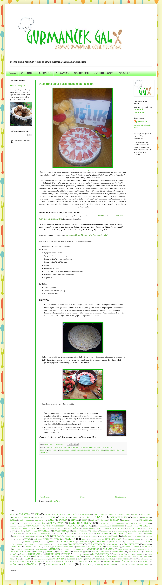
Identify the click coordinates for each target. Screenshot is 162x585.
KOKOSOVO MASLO (61, 531)
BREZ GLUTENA (92, 517)
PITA (58, 551)
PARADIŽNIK (147, 547)
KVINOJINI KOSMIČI (70, 536)
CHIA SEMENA (40, 520)
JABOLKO (143, 526)
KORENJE (147, 531)
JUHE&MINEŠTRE (72, 528)
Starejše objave (120, 497)
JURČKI (85, 528)
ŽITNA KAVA (132, 564)
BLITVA (45, 517)
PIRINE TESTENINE (124, 549)
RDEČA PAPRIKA (127, 554)
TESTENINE (94, 561)
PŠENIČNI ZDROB (53, 554)
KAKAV (92, 528)
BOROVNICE (65, 517)
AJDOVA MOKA (85, 514)
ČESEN (84, 520)
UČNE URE (125, 561)
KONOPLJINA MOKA (120, 531)
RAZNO (115, 554)
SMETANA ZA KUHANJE (104, 559)
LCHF (116, 536)
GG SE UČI (125, 73)
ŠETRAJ (74, 561)
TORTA (122, 450)
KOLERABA (94, 531)
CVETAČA (63, 520)
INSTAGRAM (139, 112)
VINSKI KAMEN (52, 564)
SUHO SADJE (37, 561)
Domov (12, 73)
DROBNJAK (23, 523)
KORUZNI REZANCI (47, 533)
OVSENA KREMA (81, 547)
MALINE (84, 539)
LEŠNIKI (132, 536)
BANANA (16, 517)
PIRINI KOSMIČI (138, 549)
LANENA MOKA (91, 536)
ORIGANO (47, 547)
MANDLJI (128, 539)
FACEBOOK (138, 110)
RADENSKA (85, 554)
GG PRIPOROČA (104, 73)
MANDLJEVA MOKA (113, 539)
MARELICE (146, 539)
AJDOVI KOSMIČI (100, 514)
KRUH (130, 533)
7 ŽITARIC (47, 514)
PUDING (66, 554)
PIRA (84, 549)
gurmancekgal (141, 122)
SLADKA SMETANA (40, 559)
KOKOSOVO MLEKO (80, 531)
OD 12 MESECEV (59, 544)
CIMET (48, 447)
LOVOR (27, 539)
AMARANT (113, 514)
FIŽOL (43, 523)
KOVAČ (71, 533)
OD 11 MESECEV (45, 544)
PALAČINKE (126, 547)
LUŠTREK (37, 539)
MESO (52, 542)
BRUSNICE (146, 517)
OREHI (37, 547)
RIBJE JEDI (26, 556)
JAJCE (73, 447)
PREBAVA (95, 551)
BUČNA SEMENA (26, 520)
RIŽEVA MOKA (60, 556)
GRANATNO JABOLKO (17, 526)
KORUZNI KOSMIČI (32, 533)
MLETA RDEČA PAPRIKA (133, 542)
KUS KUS (38, 536)
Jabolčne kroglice (17, 85)
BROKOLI (135, 517)
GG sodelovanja (118, 523)
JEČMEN (51, 528)
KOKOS (29, 531)
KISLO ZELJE (148, 528)
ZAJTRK (85, 564)
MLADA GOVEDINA (68, 542)
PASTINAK (28, 549)
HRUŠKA (87, 526)
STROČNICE (142, 559)
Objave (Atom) (55, 501)
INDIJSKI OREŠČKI (102, 526)
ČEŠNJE (94, 520)
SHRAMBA (62, 73)
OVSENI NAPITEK (113, 547)
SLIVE (80, 559)
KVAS (47, 536)
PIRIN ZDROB (93, 549)
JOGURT (59, 528)
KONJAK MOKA (106, 531)
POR (87, 552)
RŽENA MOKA (136, 556)
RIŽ (34, 556)
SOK (133, 559)
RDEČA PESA (140, 554)
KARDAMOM (110, 528)
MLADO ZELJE (84, 542)
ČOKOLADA (114, 520)
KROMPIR (118, 533)
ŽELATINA (44, 452)
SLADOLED (71, 559)
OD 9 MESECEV (131, 544)
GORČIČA (129, 523)
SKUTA (27, 559)
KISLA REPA (120, 528)
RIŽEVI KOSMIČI (75, 556)
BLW (52, 517)
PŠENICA (22, 554)
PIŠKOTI (50, 552)
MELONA (44, 542)
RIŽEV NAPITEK (85, 450)
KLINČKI (20, 531)
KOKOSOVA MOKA (41, 531)
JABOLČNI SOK (131, 526)
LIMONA (140, 536)
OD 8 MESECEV (113, 544)
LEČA (125, 536)
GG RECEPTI (81, 73)
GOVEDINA (138, 523)
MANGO (137, 539)
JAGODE (67, 447)
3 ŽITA (12, 514)
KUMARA (140, 533)
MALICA (70, 538)
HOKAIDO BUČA (73, 526)
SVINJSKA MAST (63, 561)
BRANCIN (76, 517)
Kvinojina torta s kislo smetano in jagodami (66, 83)
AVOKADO (135, 514)
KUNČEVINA (17, 536)
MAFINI (46, 539)
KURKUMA (29, 536)
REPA (18, 556)
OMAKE (28, 547)
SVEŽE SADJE (50, 561)
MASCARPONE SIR (16, 542)
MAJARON (57, 539)
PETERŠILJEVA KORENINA (71, 549)
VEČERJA (14, 564)
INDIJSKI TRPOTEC (117, 526)
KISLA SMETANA (82, 447)
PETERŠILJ (54, 549)
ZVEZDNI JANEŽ (109, 564)
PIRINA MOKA (53, 450)
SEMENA (146, 556)
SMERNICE (44, 73)
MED (36, 542)
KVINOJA (92, 447)
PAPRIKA (136, 547)
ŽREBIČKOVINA (143, 564)
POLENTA (67, 552)
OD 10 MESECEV (31, 544)
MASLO (99, 447)
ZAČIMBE (68, 564)
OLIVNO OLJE (15, 547)
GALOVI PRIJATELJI (105, 523)
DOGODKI (134, 520)
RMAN (88, 556)
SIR (19, 559)
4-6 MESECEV (23, 514)
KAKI (100, 528)
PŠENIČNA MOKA (35, 554)
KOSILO (60, 533)
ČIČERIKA (103, 520)
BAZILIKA (28, 517)
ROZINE (96, 556)
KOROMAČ (18, 533)
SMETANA (89, 559)
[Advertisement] (82, 475)
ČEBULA (74, 520)
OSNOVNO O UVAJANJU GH (63, 547)
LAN (82, 536)
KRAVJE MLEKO (103, 533)
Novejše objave (45, 497)
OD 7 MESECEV (95, 544)
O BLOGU (27, 73)
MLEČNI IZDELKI (109, 447)
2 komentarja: (59, 444)
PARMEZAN (17, 549)
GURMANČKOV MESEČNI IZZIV (52, 526)
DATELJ (125, 520)
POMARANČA (64, 450)
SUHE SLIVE (24, 561)
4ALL (37, 514)
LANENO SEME (105, 536)
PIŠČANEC (38, 552)
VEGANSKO (30, 564)
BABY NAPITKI (146, 514)
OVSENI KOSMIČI (97, 547)
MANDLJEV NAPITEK (96, 539)
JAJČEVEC (43, 528)
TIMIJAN (106, 561)
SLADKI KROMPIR (56, 559)
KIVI (13, 531)
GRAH (147, 523)
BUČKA (13, 520)
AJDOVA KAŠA (72, 514)
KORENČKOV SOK (135, 531)
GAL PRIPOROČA (57, 447)
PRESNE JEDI (105, 551)
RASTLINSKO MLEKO (100, 554)
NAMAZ (19, 544)
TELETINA (84, 561)
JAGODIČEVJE (22, 528)
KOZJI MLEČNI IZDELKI (85, 533)
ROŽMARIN (124, 556)
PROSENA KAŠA (135, 552)
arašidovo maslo (124, 514)
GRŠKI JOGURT (32, 526)
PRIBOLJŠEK (74, 450)
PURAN (75, 554)
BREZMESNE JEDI (119, 517)
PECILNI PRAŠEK (41, 549)
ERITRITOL (34, 523)
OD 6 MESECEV (75, 544)
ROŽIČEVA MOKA (98, 450)
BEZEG (37, 517)
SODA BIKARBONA (112, 450)
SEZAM (12, 559)
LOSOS (18, 539)
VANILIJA (143, 561)
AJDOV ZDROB (58, 514)
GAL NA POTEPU (56, 523)
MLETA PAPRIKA (116, 542)
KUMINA (148, 533)
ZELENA (97, 564)
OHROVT (146, 544)
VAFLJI (134, 561)
